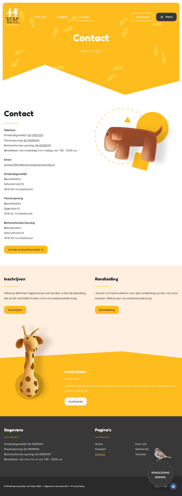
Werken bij (142, 449)
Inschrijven (15, 310)
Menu (166, 17)
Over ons (141, 444)
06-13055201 (35, 135)
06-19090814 (31, 140)
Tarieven (140, 454)
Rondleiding (107, 310)
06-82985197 (43, 145)
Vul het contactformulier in (25, 249)
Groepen (100, 449)
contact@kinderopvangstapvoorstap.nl (29, 164)
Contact (100, 454)
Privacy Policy (77, 486)
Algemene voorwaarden (56, 486)
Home (99, 444)
